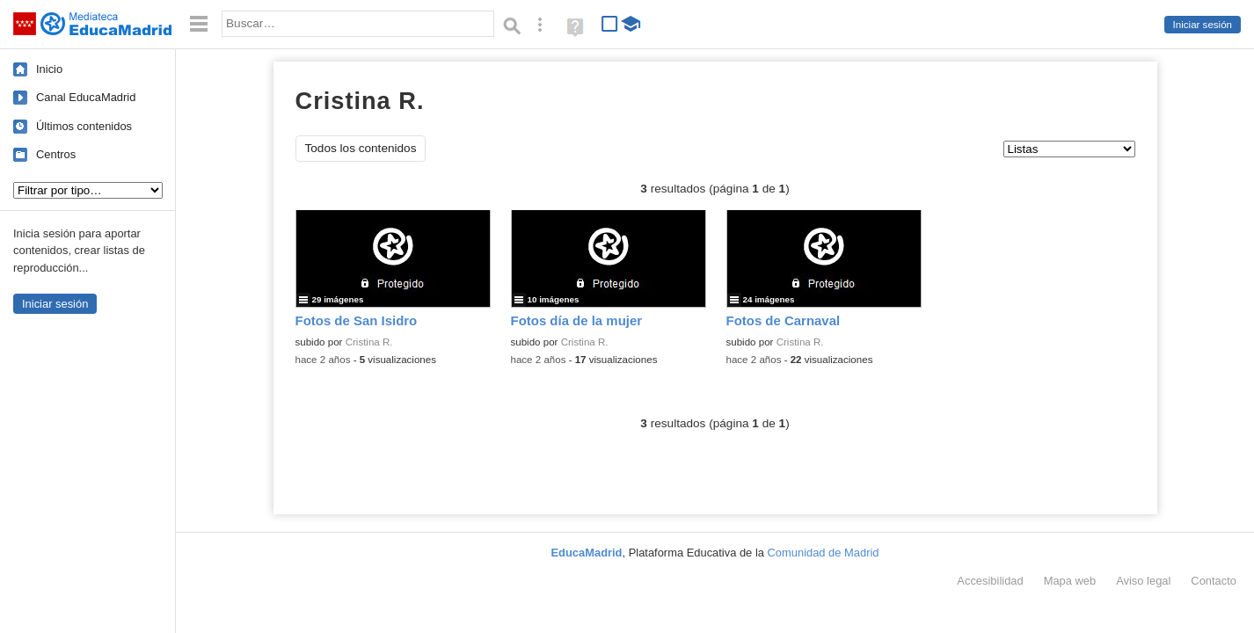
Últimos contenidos (84, 126)
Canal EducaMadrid (85, 97)
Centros (56, 154)
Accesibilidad (990, 580)
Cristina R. (369, 342)
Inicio (49, 69)
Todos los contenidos (361, 148)
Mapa (1070, 580)
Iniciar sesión (1202, 24)
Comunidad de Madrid (823, 552)
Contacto (1213, 580)
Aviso (1143, 580)
